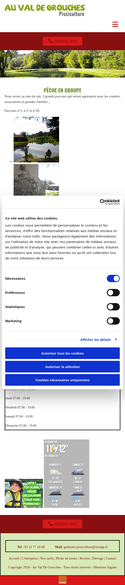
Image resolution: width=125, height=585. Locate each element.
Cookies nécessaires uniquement (62, 380)
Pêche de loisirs (66, 558)
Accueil (14, 558)
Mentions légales (105, 567)
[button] (62, 41)
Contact (111, 558)
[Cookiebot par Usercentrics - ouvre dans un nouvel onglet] (100, 202)
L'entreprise (30, 558)
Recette (85, 558)
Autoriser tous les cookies (62, 353)
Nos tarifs (47, 558)
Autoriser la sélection (62, 366)
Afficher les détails (95, 339)
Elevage (97, 558)
